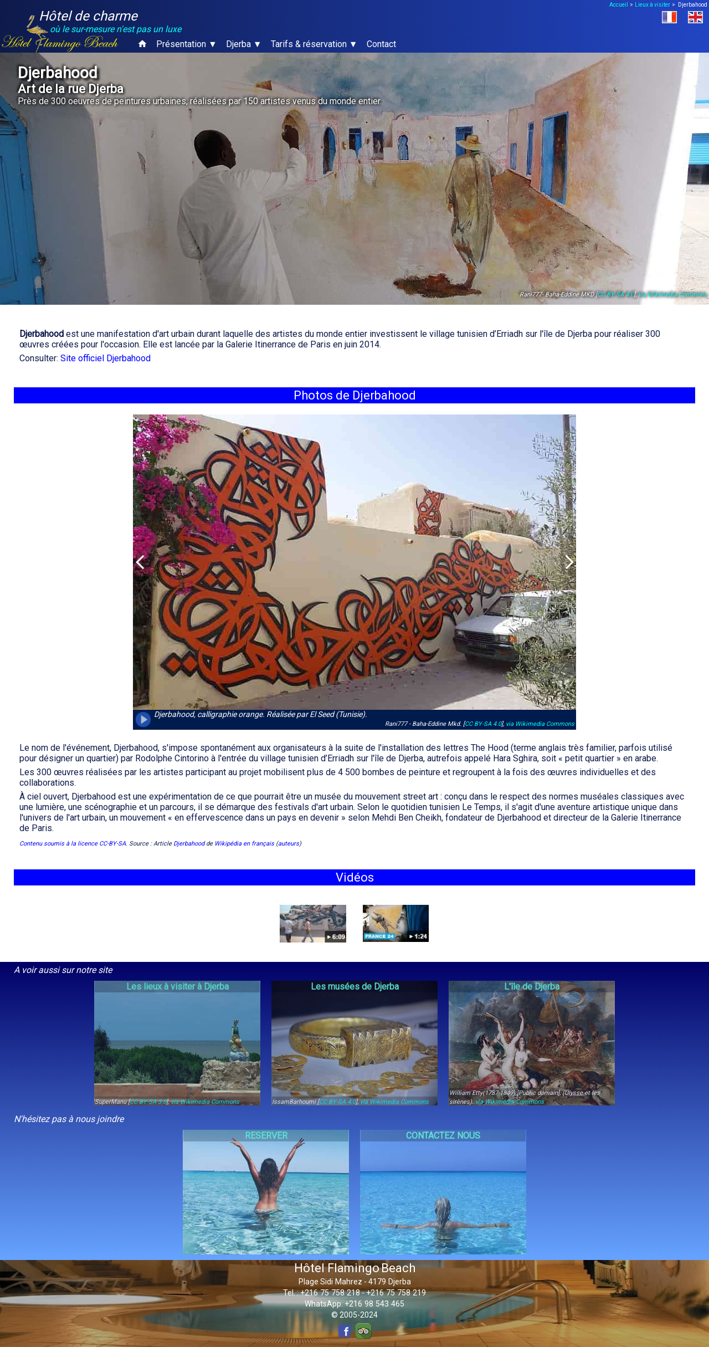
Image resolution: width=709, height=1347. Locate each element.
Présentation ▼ (186, 44)
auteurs (288, 843)
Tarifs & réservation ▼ (314, 44)
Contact (381, 44)
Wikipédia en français (244, 843)
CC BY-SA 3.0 (148, 1101)
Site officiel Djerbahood (105, 358)
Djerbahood (188, 843)
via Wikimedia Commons (672, 294)
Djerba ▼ (244, 44)
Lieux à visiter (652, 5)
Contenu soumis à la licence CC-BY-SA (72, 843)
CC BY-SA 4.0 (615, 294)
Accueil (618, 5)
